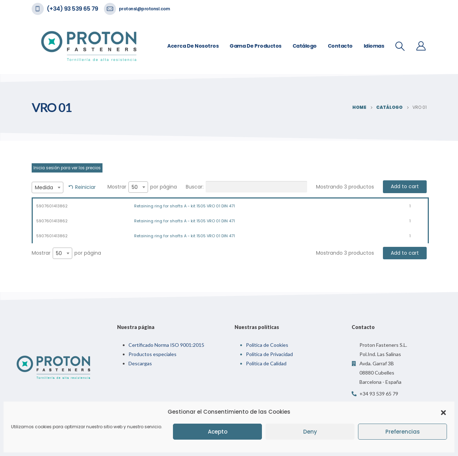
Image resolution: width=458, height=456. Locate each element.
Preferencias (402, 431)
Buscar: (246, 186)
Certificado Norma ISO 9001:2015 (166, 345)
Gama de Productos (255, 45)
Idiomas (374, 45)
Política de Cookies (267, 345)
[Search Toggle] (399, 46)
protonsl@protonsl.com (144, 9)
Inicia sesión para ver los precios (67, 168)
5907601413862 (52, 206)
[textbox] (47, 187)
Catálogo (305, 45)
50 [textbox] (135, 187)
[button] (443, 411)
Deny (310, 431)
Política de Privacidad (269, 354)
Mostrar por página (142, 187)
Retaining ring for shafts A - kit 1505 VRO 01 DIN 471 (184, 206)
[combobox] (47, 187)
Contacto (340, 45)
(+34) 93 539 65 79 (72, 9)
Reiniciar (85, 187)
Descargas (140, 363)
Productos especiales (152, 354)
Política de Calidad (266, 363)
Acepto (217, 431)
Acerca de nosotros (193, 45)
